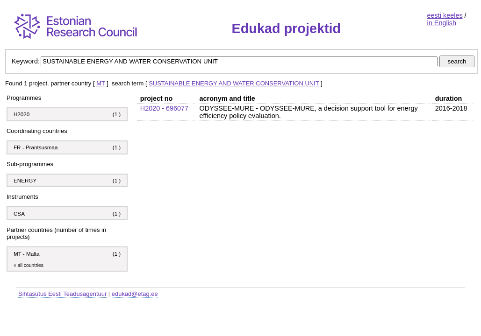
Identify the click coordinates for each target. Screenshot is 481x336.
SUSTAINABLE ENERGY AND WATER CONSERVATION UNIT (234, 83)
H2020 (21, 114)
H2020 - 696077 (164, 108)
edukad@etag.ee (135, 293)
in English (441, 23)
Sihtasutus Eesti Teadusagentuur (62, 293)
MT (100, 83)
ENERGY (25, 180)
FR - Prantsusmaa (36, 147)
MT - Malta (26, 254)
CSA (20, 213)
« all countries (28, 265)
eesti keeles (445, 15)
